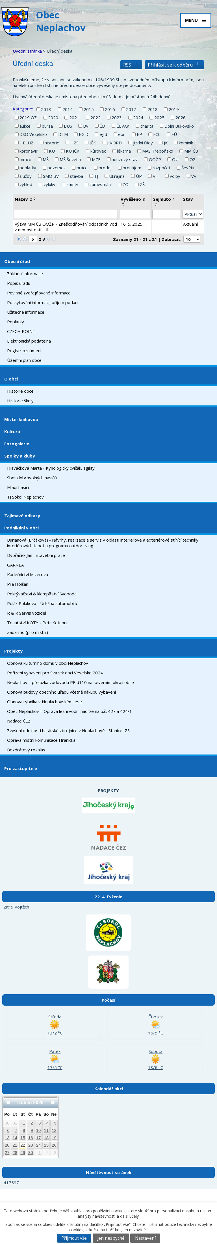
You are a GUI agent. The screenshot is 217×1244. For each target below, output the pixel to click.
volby (175, 176)
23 (30, 1145)
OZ (193, 159)
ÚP (139, 176)
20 (7, 1145)
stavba (76, 176)
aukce (25, 126)
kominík (186, 143)
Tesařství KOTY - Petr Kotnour (37, 622)
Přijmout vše (74, 1238)
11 (46, 1130)
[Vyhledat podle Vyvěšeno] (135, 214)
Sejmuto (164, 199)
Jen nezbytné (111, 1238)
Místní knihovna (21, 419)
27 (7, 1152)
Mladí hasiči (18, 487)
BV (85, 126)
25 (46, 1145)
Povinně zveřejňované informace (39, 293)
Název (23, 199)
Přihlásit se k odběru (174, 64)
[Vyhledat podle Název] (66, 214)
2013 (46, 109)
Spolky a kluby (19, 456)
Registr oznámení (24, 350)
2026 (180, 117)
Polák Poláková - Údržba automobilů (42, 603)
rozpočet (161, 167)
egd (103, 134)
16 (30, 1138)
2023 (117, 117)
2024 (138, 117)
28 (15, 1152)
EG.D (83, 134)
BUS (68, 126)
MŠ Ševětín (70, 159)
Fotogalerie (16, 443)
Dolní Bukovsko (179, 126)
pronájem (132, 167)
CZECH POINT (21, 331)
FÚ (174, 134)
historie (52, 143)
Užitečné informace (25, 312)
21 (15, 1145)
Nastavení (145, 1238)
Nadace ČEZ (19, 721)
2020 (53, 117)
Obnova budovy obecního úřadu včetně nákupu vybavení (61, 692)
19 (54, 1138)
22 (22, 1145)
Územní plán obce (24, 360)
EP (139, 134)
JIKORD (114, 143)
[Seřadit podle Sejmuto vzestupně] (156, 203)
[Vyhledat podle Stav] (192, 214)
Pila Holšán (17, 584)
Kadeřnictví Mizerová (27, 574)
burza (47, 126)
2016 (110, 109)
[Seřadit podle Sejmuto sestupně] (156, 205)
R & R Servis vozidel (26, 613)
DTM (63, 134)
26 (54, 1145)
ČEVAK (122, 126)
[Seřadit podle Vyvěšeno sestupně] (124, 205)
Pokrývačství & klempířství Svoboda (42, 594)
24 (38, 1145)
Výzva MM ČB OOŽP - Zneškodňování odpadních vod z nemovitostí (66, 226)
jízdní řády (143, 143)
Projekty (13, 651)
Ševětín (188, 167)
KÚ (52, 151)
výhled (25, 184)
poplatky (27, 167)
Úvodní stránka (27, 51)
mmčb (25, 159)
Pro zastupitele (20, 768)
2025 (159, 117)
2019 (174, 109)
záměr (72, 184)
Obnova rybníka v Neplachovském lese (44, 701)
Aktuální (190, 224)
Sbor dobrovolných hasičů (32, 477)
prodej (105, 167)
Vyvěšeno (133, 199)
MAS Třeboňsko (157, 151)
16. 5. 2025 (131, 224)
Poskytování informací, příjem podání (42, 302)
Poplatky (15, 321)
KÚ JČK (72, 151)
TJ (96, 176)
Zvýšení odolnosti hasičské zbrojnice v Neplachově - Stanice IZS (68, 730)
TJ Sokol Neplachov (25, 497)
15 (22, 1138)
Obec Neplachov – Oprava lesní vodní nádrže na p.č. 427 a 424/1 (69, 711)
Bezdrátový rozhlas (26, 750)
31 (15, 1123)
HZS (74, 143)
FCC (156, 134)
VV (193, 176)
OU (175, 159)
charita (146, 126)
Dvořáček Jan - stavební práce (36, 555)
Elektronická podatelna (29, 341)
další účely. (130, 1216)
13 (7, 1138)
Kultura (12, 431)
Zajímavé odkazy (22, 515)
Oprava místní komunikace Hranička (41, 740)
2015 (89, 109)
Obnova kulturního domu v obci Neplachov (47, 663)
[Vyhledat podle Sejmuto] (166, 214)
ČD (102, 126)
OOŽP (155, 159)
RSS (131, 64)
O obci (11, 379)
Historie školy (20, 400)
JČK (93, 143)
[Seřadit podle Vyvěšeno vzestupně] (124, 203)
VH (156, 176)
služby (25, 176)
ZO (126, 184)
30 (7, 1123)
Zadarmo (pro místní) (27, 632)
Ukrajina (117, 176)
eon (121, 134)
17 (38, 1138)
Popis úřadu (18, 283)
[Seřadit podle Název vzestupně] (35, 197)
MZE (96, 159)
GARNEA (15, 565)
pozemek (56, 167)
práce (82, 167)
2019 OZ (28, 117)
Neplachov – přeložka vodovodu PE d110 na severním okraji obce (70, 682)
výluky (49, 184)
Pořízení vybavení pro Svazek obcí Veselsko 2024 (55, 673)
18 (46, 1138)
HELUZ (26, 143)
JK (166, 143)
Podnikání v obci (21, 528)
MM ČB (191, 151)
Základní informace (25, 273)
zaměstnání (101, 184)
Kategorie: (23, 109)
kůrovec (98, 151)
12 (54, 1130)
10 (38, 1130)
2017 (131, 109)
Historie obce (20, 391)
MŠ (46, 159)
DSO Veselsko (33, 134)
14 (15, 1138)
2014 (67, 109)
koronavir (28, 151)
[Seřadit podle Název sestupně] (35, 199)
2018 (152, 109)
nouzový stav (125, 159)
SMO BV (51, 176)
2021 (74, 117)
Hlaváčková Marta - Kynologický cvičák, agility (51, 468)
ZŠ (142, 184)
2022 (95, 117)
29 (22, 1152)
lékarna (124, 151)
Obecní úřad (17, 261)
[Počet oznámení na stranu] (191, 239)
